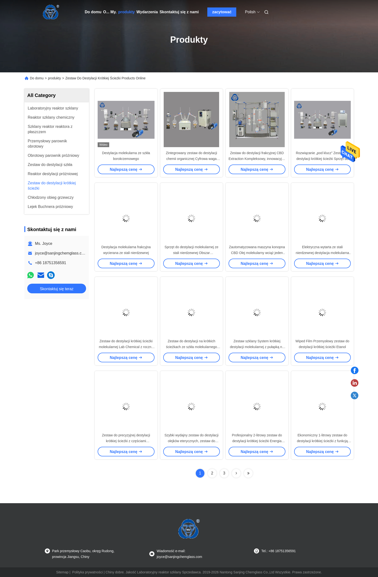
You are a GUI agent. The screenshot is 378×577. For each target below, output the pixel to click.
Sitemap (62, 572)
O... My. (110, 12)
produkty (126, 12)
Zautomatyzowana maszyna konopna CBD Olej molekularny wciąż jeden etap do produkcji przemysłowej (257, 253)
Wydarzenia (147, 12)
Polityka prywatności (87, 572)
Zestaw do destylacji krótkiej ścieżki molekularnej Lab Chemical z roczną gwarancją (126, 347)
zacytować (221, 12)
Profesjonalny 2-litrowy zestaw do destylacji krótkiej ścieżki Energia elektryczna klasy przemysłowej (257, 441)
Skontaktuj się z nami (179, 12)
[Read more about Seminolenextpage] (236, 473)
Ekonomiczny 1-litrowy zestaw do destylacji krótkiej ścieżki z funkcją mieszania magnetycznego (322, 441)
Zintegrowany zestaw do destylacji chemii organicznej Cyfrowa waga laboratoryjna (191, 158)
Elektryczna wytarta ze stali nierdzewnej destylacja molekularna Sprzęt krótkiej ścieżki (322, 253)
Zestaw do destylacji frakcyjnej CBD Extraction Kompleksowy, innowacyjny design (257, 158)
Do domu (93, 12)
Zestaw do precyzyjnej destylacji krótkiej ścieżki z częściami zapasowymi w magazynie (126, 441)
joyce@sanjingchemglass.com (61, 253)
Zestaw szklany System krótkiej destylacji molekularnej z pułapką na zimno (257, 347)
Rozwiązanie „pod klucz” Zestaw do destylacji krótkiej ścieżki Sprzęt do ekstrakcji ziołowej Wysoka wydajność (322, 158)
